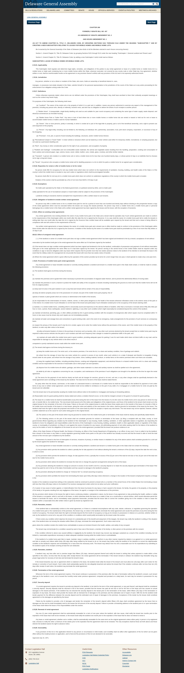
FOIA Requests (87, 652)
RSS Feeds (86, 666)
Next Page (152, 22)
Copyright (125, 663)
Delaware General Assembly (51, 3)
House (91, 10)
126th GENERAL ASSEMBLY (37, 17)
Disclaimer (126, 666)
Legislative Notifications (90, 669)
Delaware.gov (127, 655)
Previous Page (34, 22)
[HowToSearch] (153, 3)
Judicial (124, 658)
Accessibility (126, 652)
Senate (81, 10)
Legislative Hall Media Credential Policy (95, 655)
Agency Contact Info (129, 661)
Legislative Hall (34, 663)
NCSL (84, 663)
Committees (69, 10)
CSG (84, 658)
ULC (83, 661)
